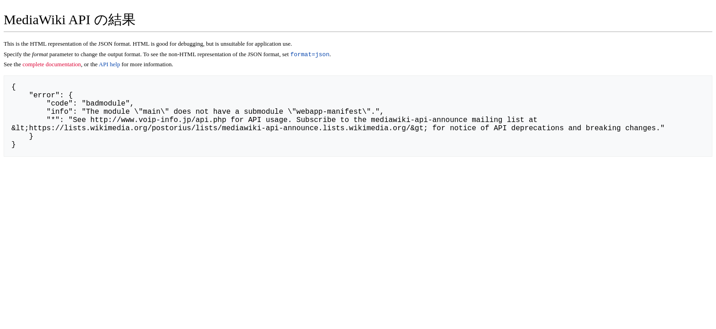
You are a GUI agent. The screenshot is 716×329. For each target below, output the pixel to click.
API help (109, 65)
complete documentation (51, 65)
